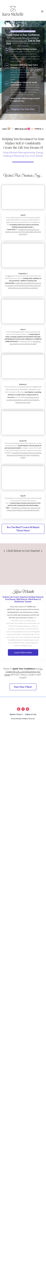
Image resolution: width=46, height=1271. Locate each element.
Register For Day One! (23, 109)
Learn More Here (23, 652)
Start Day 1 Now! (23, 686)
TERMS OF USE (30, 714)
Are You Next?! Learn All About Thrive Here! (23, 529)
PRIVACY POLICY (16, 714)
